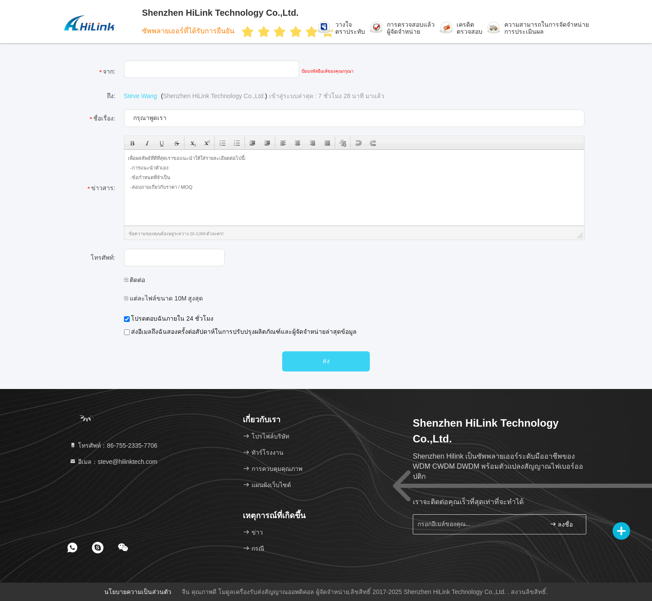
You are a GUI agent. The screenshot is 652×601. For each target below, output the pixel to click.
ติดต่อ (134, 279)
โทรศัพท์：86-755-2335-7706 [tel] (113, 445)
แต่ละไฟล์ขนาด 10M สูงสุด (163, 298)
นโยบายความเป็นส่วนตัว (137, 591)
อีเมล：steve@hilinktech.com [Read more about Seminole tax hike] (113, 461)
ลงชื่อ (561, 524)
